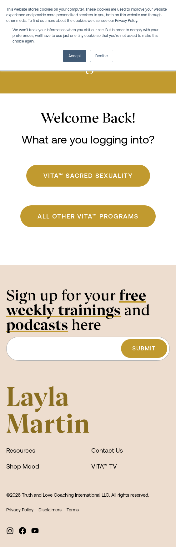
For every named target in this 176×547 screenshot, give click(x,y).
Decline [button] (101, 56)
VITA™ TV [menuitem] (104, 466)
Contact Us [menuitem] (107, 450)
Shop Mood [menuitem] (22, 466)
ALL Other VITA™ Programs (88, 216)
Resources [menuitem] (20, 450)
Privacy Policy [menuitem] (19, 509)
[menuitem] (10, 530)
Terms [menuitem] (73, 509)
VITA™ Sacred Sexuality (88, 175)
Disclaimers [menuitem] (50, 509)
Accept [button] (74, 56)
